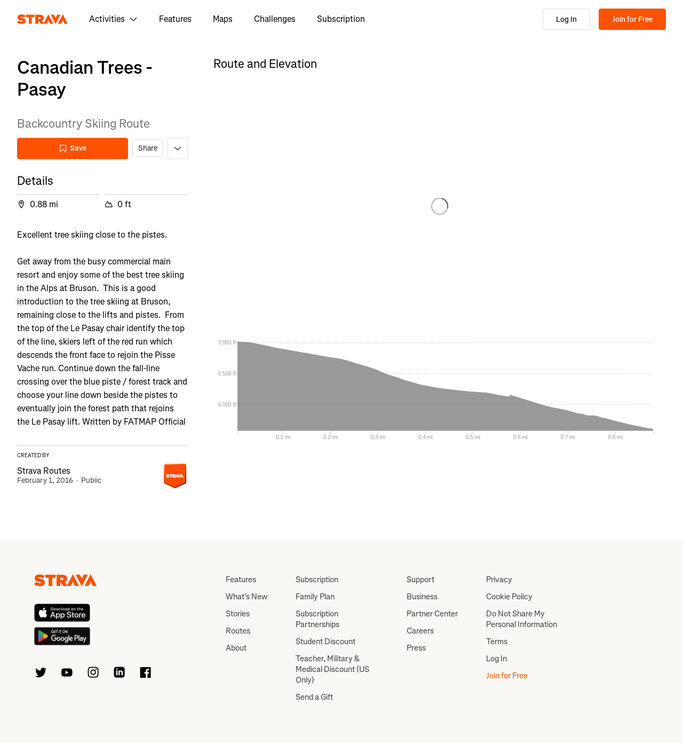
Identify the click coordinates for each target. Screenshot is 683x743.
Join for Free (632, 19)
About (236, 648)
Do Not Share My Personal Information (521, 619)
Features (175, 19)
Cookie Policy (509, 596)
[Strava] (42, 19)
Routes (238, 630)
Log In (566, 19)
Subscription (341, 19)
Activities (113, 19)
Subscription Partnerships (317, 619)
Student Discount (325, 641)
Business (422, 596)
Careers (420, 630)
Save (72, 148)
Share (147, 148)
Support (420, 579)
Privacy (499, 579)
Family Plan (315, 596)
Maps (223, 19)
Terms (496, 641)
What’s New (246, 596)
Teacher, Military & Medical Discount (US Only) (332, 669)
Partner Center (432, 613)
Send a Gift (314, 697)
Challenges (275, 19)
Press (416, 648)
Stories (238, 613)
